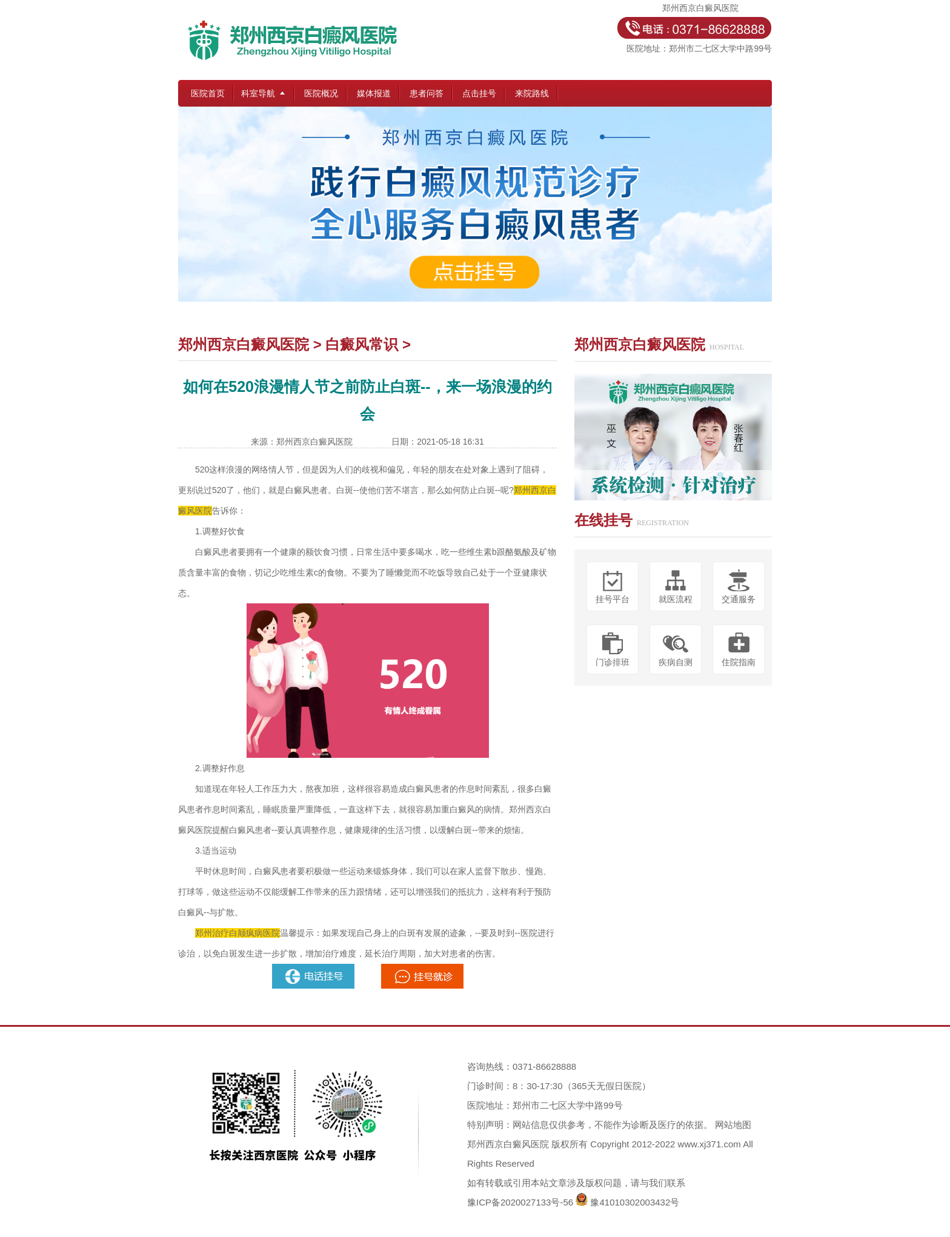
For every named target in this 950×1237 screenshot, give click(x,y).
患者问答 (426, 93)
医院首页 (208, 93)
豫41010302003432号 (634, 1202)
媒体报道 (374, 93)
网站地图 (733, 1124)
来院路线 (532, 93)
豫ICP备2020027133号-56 (520, 1202)
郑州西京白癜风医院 (243, 344)
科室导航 (258, 93)
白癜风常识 (361, 344)
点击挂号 (479, 93)
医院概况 (321, 93)
